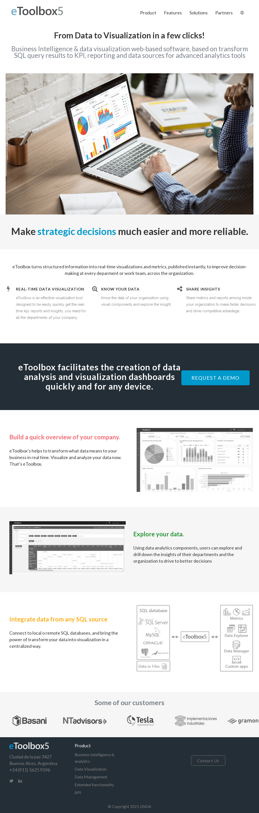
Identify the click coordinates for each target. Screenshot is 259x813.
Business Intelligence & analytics (94, 757)
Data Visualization (90, 769)
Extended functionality (94, 784)
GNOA (145, 806)
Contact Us (208, 760)
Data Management (91, 776)
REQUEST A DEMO (215, 378)
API (78, 792)
